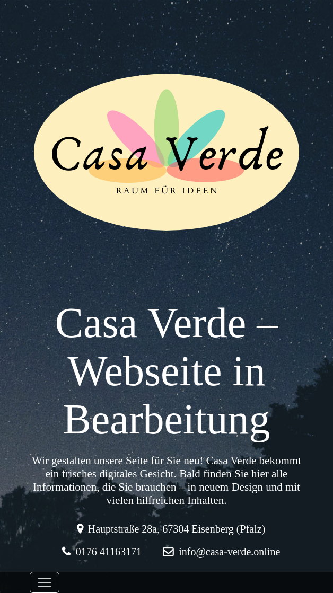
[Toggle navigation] (44, 582)
